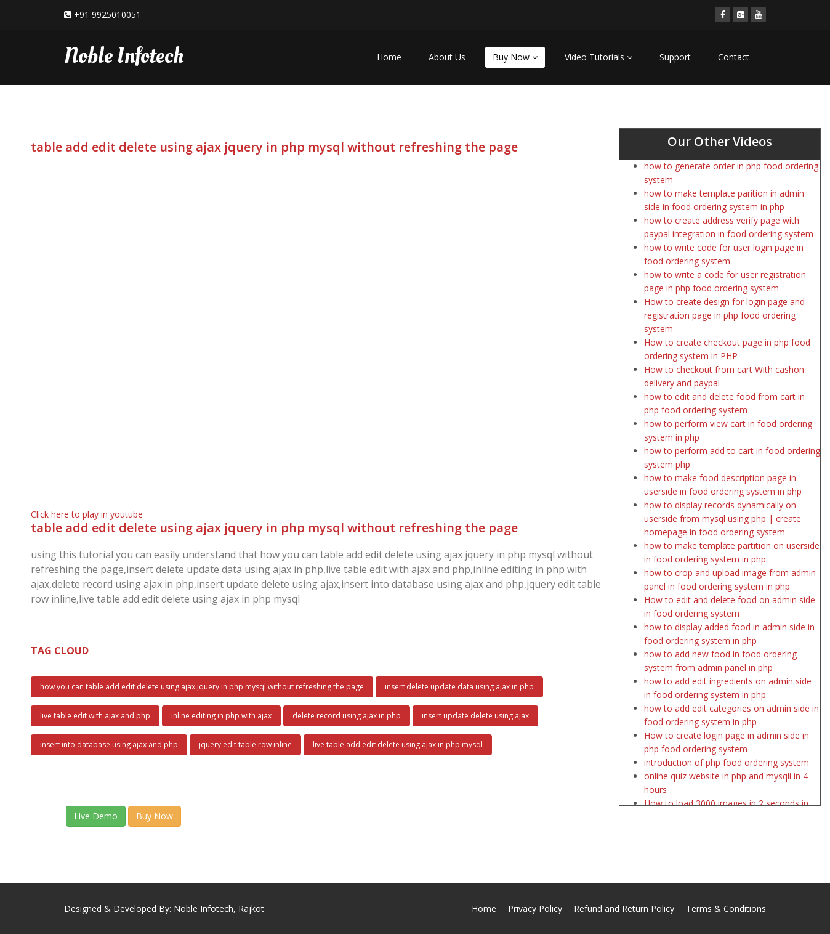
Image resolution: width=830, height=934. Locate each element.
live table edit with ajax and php (95, 715)
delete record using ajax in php (346, 715)
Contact (733, 57)
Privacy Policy (535, 908)
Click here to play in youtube (87, 514)
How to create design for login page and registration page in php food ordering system (724, 315)
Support (675, 57)
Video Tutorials (598, 57)
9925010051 (116, 14)
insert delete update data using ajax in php (459, 686)
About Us (447, 57)
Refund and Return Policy (624, 908)
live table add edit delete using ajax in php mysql (398, 744)
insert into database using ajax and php (109, 744)
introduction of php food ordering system (726, 762)
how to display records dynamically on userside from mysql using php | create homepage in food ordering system (722, 518)
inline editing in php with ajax (221, 715)
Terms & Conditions (726, 908)
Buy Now (515, 57)
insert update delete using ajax (475, 715)
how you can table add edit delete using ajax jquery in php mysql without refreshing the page (202, 686)
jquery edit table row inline (245, 744)
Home (389, 57)
